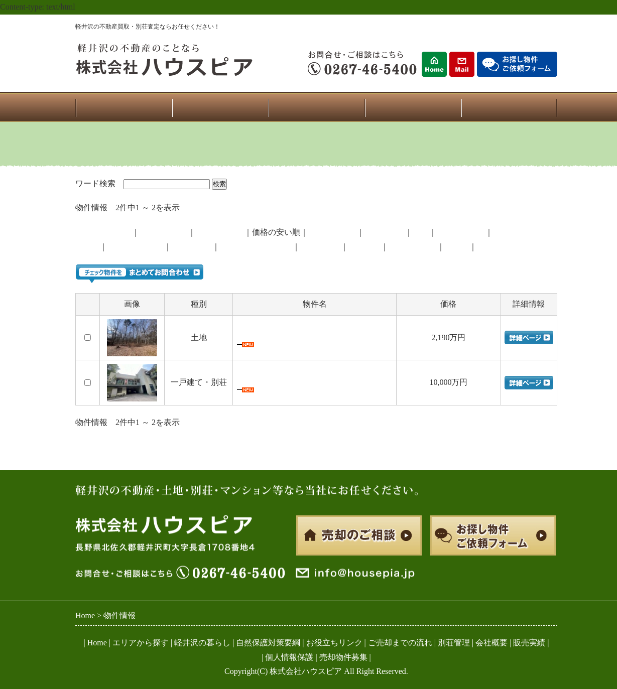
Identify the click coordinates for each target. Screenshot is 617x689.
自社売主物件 (461, 232)
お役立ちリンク (334, 642)
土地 (421, 232)
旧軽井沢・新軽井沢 (256, 246)
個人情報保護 (289, 657)
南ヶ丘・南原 (413, 246)
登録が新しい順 (103, 232)
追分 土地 (256, 335)
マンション (384, 232)
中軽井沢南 (320, 246)
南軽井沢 (364, 246)
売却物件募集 (343, 657)
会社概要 (491, 642)
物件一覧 (220, 107)
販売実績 (529, 642)
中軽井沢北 (192, 246)
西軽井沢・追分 (135, 246)
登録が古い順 (164, 232)
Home (97, 642)
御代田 (87, 246)
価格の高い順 (220, 232)
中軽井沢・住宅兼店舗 (276, 379)
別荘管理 (454, 642)
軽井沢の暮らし (202, 642)
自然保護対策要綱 (268, 642)
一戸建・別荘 (332, 232)
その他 (457, 246)
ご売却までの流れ (400, 642)
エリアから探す (140, 642)
